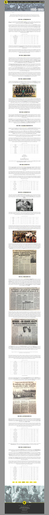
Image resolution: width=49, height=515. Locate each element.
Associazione (24, 505)
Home (6, 12)
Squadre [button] (18, 1)
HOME (11, 1)
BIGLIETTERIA (26, 1)
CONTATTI (34, 1)
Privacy (29, 505)
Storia (10, 12)
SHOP (31, 1)
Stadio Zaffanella (33, 317)
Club (8, 12)
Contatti (27, 505)
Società (21, 505)
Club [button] (14, 1)
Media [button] (22, 1)
